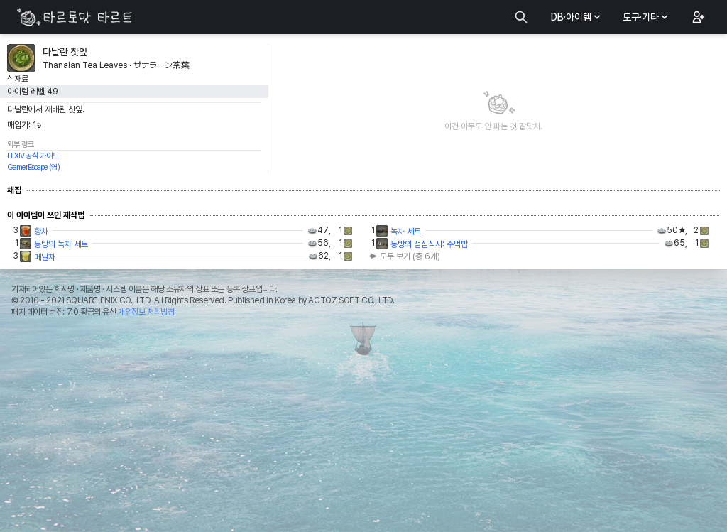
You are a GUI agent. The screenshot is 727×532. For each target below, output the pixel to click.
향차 (41, 232)
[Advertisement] (363, 428)
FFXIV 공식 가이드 (33, 156)
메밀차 (44, 257)
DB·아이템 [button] (577, 17)
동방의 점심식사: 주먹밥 (429, 244)
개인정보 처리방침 (146, 312)
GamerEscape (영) (33, 167)
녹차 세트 (405, 232)
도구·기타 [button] (646, 17)
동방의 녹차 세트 (61, 244)
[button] (697, 17)
